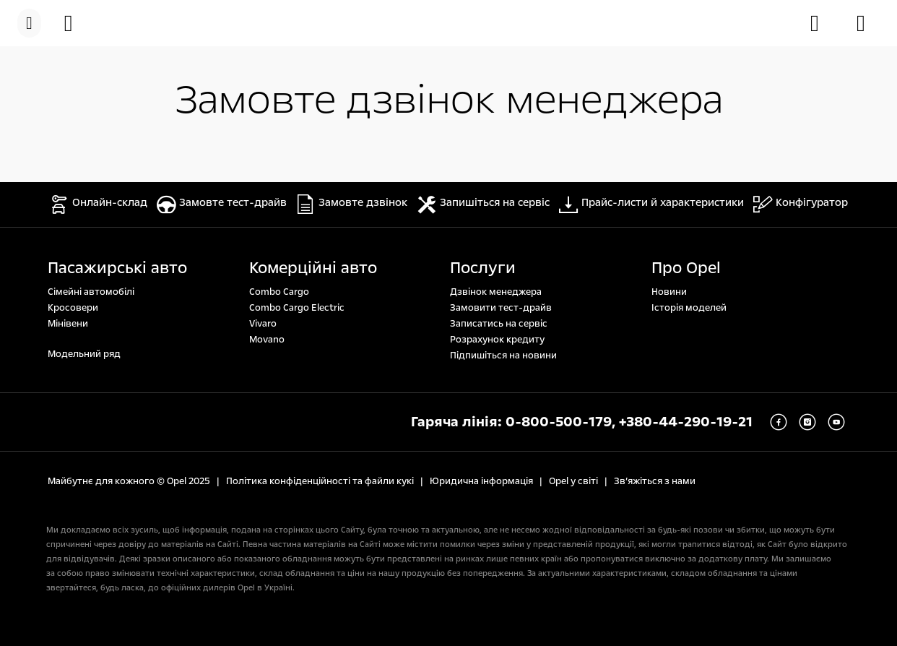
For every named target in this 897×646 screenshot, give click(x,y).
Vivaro (263, 323)
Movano (267, 339)
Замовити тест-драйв (501, 307)
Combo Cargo (279, 291)
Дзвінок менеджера (496, 291)
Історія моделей (689, 307)
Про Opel (686, 268)
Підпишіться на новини (503, 355)
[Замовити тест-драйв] (821, 23)
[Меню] (29, 23)
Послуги (483, 268)
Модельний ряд (84, 354)
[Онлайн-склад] (75, 23)
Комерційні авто (313, 268)
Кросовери (73, 307)
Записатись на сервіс (498, 323)
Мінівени (68, 323)
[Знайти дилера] (868, 23)
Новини (669, 291)
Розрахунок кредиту (497, 339)
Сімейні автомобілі (91, 291)
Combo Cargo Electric (296, 307)
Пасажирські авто (117, 268)
